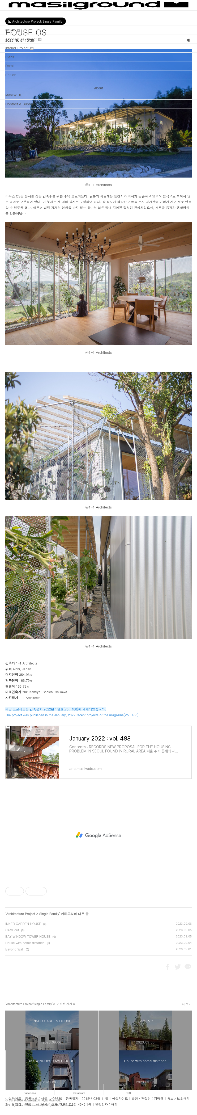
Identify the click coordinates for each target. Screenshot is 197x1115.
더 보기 (187, 1004)
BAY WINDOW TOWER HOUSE (27, 936)
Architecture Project (20, 913)
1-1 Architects (26, 663)
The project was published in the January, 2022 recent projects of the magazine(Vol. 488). (72, 715)
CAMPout (12, 930)
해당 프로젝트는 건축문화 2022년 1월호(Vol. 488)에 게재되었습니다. (55, 709)
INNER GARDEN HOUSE (23, 923)
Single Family (49, 913)
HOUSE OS (26, 31)
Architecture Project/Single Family (35, 21)
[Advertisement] (98, 835)
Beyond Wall (14, 949)
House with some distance (25, 942)
